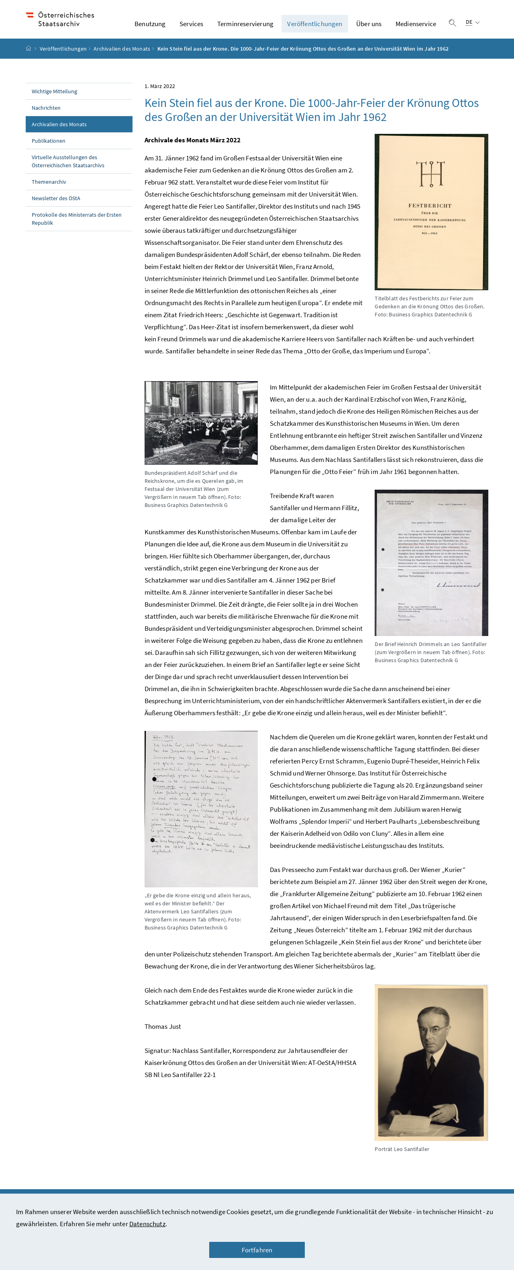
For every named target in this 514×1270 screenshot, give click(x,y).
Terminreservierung (245, 27)
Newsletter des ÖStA (56, 206)
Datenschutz (147, 1223)
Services (191, 27)
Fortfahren (257, 1249)
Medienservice (416, 27)
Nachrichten (46, 115)
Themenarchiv (49, 189)
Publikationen (48, 148)
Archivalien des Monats (122, 56)
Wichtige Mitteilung (54, 99)
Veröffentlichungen (314, 27)
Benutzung (150, 27)
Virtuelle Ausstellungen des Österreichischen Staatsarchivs (68, 169)
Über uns (368, 27)
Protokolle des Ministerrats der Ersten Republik (77, 226)
